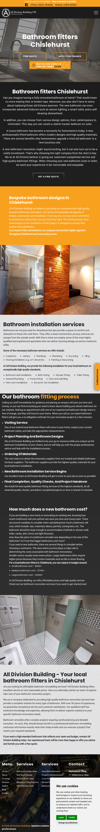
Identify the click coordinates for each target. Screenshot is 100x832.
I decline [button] (71, 817)
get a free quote (48, 176)
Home (4, 771)
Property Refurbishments (52, 775)
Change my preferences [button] (67, 823)
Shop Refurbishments (51, 771)
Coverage (6, 778)
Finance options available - (50, 1)
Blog (4, 789)
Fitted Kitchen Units (25, 786)
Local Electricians (49, 778)
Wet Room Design (24, 775)
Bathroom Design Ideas (27, 771)
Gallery (5, 786)
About (4, 775)
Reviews (5, 782)
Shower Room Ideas (25, 778)
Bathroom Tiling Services (28, 782)
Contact (5, 793)
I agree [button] (61, 817)
